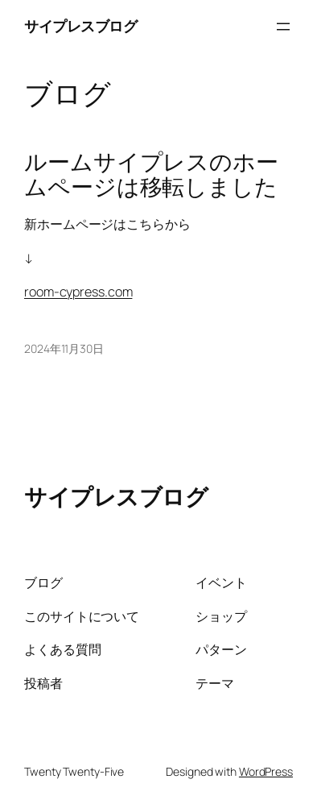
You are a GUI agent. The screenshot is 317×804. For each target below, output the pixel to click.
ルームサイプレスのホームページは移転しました (151, 175)
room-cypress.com (78, 291)
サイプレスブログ (80, 25)
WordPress (266, 771)
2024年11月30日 (64, 348)
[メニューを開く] (283, 26)
